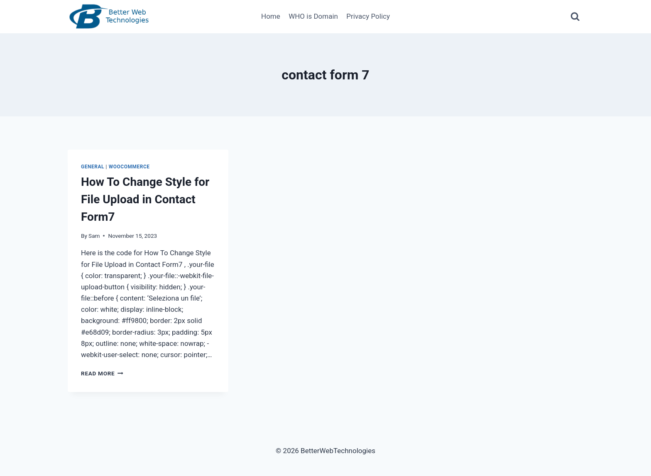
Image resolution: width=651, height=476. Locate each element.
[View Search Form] (575, 16)
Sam (94, 235)
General (92, 167)
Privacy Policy (368, 16)
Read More (102, 373)
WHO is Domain (313, 16)
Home (270, 16)
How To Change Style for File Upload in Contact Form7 (145, 199)
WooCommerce (129, 167)
